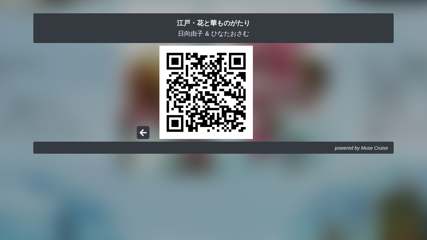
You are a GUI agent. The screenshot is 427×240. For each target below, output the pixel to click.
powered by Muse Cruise (361, 148)
